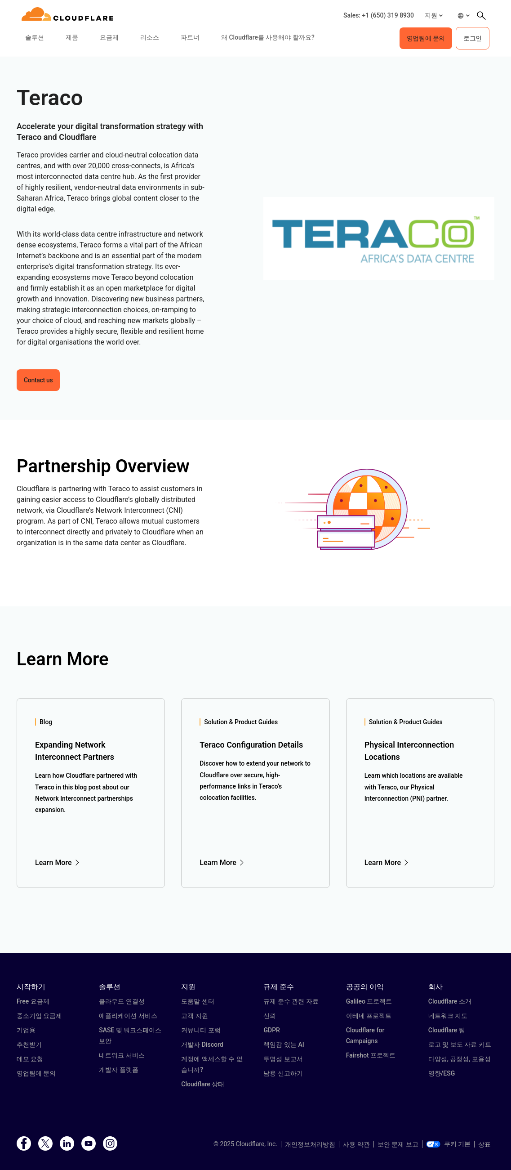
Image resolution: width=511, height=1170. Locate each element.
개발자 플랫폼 (118, 1069)
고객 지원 (194, 1015)
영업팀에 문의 (36, 1073)
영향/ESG (441, 1073)
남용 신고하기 (282, 1073)
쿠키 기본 (448, 1144)
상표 (484, 1144)
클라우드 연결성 (121, 1001)
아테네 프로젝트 (368, 1015)
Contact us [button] (38, 380)
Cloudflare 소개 (449, 1001)
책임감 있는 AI (283, 1044)
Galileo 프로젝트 (369, 1001)
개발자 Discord (202, 1044)
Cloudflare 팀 (446, 1030)
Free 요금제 (33, 1001)
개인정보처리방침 (310, 1144)
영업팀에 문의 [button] (426, 38)
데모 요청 (30, 1058)
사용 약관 (356, 1144)
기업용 (26, 1030)
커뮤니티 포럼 (200, 1030)
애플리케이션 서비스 (128, 1015)
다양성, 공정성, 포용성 (459, 1058)
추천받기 (29, 1044)
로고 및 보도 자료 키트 (459, 1044)
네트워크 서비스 (121, 1055)
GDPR (271, 1030)
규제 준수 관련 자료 (290, 1001)
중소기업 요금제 (39, 1015)
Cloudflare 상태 (202, 1084)
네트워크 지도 (447, 1015)
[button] (434, 15)
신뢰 (269, 1015)
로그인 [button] (472, 38)
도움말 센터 (197, 1001)
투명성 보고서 (282, 1058)
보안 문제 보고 (398, 1144)
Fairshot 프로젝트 (371, 1055)
